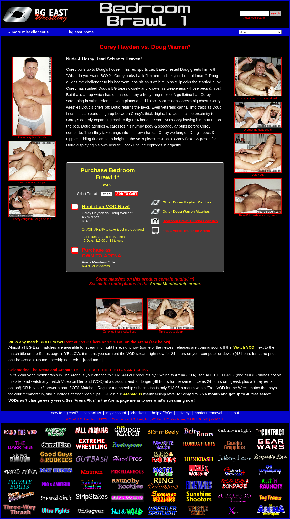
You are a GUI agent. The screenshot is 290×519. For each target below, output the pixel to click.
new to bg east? (64, 413)
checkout (139, 413)
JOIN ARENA (95, 229)
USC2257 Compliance (113, 419)
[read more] (93, 360)
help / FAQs (162, 413)
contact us (92, 413)
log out (233, 413)
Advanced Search (254, 17)
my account (116, 413)
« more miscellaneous (28, 32)
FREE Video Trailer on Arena (186, 231)
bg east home (81, 32)
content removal (208, 413)
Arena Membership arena (174, 284)
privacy (183, 413)
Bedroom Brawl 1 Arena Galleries (190, 221)
